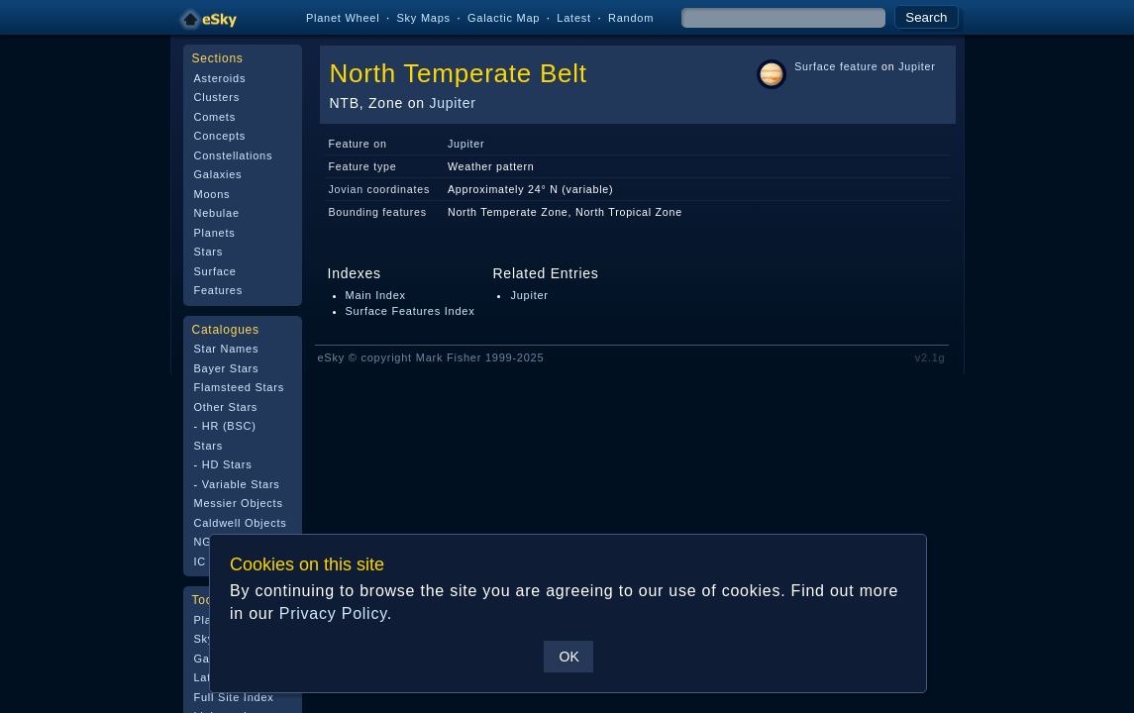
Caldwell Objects (240, 523)
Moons (212, 194)
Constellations (233, 155)
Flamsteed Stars (239, 387)
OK (568, 656)
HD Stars (227, 464)
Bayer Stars (226, 368)
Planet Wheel (343, 18)
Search (926, 17)
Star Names (226, 349)
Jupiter (452, 103)
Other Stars (226, 407)
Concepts (220, 136)
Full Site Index (234, 697)
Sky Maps (424, 18)
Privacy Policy (332, 613)
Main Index (376, 295)
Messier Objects (238, 503)
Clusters (217, 97)
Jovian (346, 189)
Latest (574, 18)
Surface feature (835, 66)
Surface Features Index (410, 311)
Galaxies (218, 174)
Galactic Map (503, 18)
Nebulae (217, 213)
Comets (215, 117)
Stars (208, 251)
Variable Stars (241, 484)
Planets (215, 233)
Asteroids (220, 78)
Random (631, 18)
